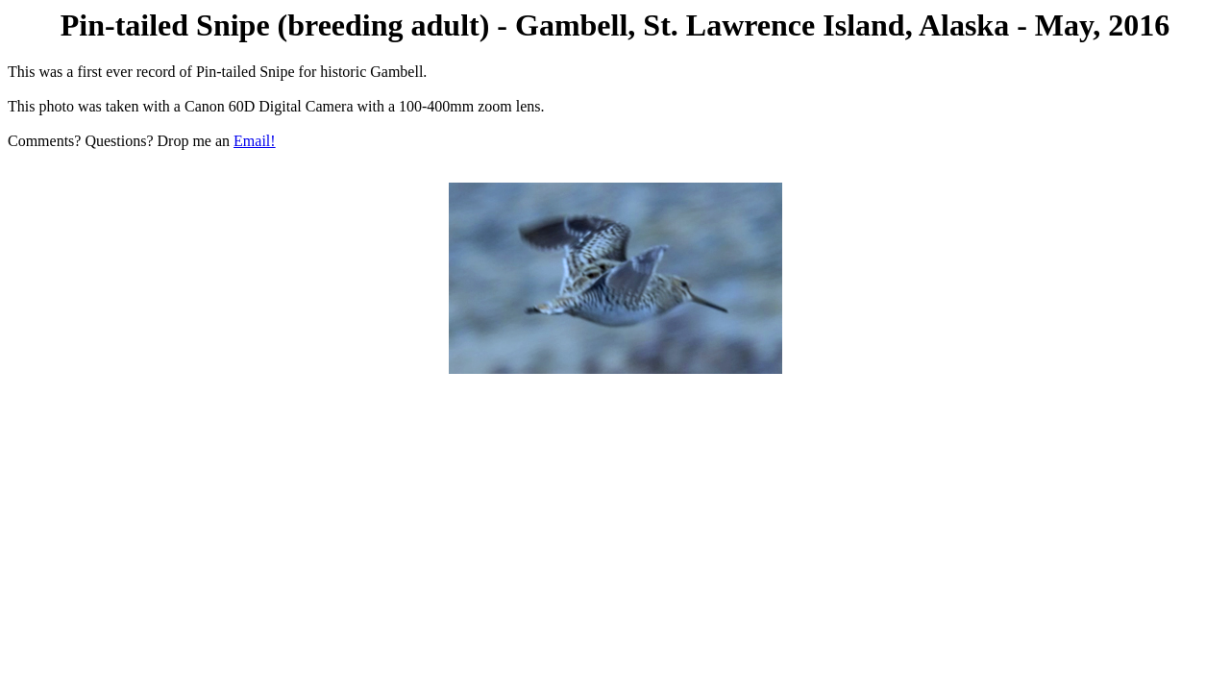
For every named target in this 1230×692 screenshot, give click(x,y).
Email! (255, 141)
